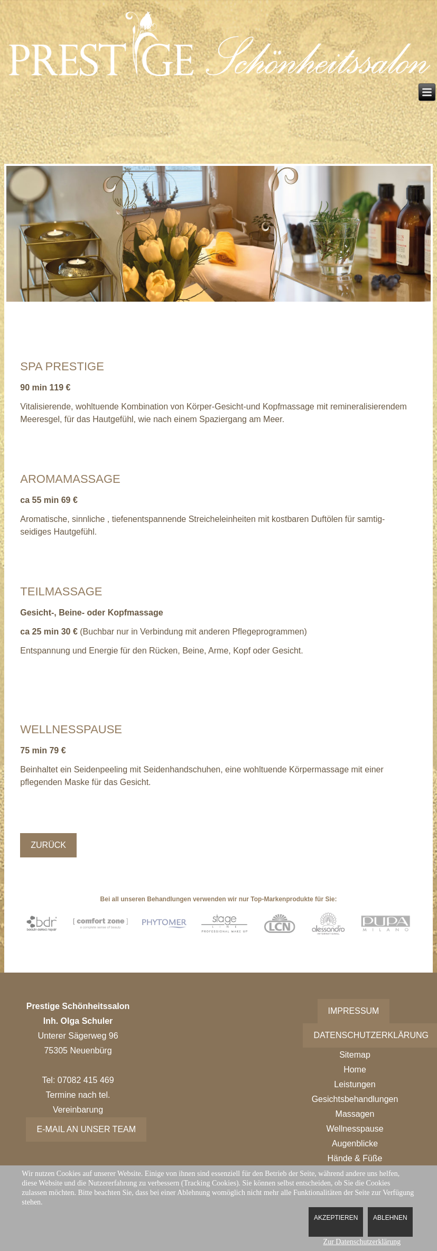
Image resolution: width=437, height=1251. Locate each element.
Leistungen (354, 1084)
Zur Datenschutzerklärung (362, 1242)
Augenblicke (355, 1143)
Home (354, 1069)
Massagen (355, 1113)
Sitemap (354, 1054)
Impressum (353, 1010)
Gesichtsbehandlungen (355, 1099)
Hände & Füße (354, 1158)
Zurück (48, 845)
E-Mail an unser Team (86, 1129)
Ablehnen (390, 1217)
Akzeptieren (336, 1217)
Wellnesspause (354, 1128)
